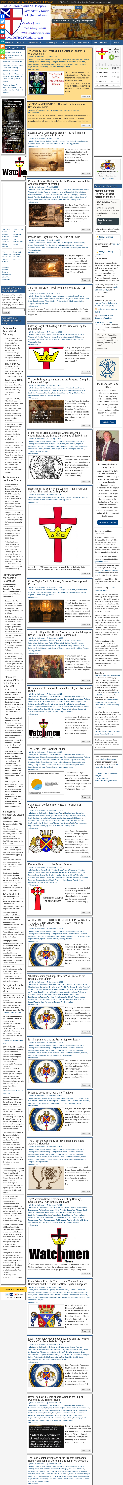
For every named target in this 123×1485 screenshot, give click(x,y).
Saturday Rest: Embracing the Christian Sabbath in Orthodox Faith (56, 52)
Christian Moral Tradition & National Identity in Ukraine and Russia (59, 689)
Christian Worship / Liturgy (46, 62)
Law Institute (70, 444)
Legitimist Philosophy (47, 64)
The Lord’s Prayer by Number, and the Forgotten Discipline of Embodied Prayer (59, 381)
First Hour (115, 244)
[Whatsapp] (2, 51)
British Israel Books (101, 42)
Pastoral (76, 197)
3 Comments (34, 113)
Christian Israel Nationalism (61, 59)
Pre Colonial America (35, 449)
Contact (116, 42)
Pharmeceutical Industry (63, 1217)
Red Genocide (45, 709)
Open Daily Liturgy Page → (105, 221)
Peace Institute (58, 762)
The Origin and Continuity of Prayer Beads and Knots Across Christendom (56, 1142)
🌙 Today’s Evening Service (104, 253)
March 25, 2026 (54, 240)
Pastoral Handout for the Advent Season (50, 864)
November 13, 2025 (56, 1043)
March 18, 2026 (54, 293)
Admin (32, 110)
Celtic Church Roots (43, 59)
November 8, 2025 (55, 1147)
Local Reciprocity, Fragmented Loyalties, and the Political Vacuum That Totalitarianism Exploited (59, 1340)
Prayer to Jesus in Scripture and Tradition (50, 1092)
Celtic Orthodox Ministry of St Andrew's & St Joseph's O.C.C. (30, 2)
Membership (50, 42)
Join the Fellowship (108, 178)
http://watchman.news (108, 759)
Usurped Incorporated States (62, 711)
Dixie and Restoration (54, 1349)
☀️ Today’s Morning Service (104, 238)
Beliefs (32, 59)
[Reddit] (2, 26)
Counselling (38, 989)
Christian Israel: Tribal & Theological (59, 243)
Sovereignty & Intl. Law (47, 67)
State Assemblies (38, 711)
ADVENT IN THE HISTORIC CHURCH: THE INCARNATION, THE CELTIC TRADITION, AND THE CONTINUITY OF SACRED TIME (59, 922)
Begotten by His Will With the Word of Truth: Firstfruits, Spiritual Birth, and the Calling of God (57, 490)
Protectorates (61, 301)
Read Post (86, 97)
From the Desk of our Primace (76, 141)
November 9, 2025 (55, 1096)
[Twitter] (2, 21)
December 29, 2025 (56, 587)
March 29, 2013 (43, 110)
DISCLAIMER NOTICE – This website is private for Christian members (57, 106)
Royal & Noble (33, 67)
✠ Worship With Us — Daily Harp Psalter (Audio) (73, 21)
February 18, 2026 (55, 332)
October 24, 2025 (55, 1403)
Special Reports (56, 199)
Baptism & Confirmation (38, 497)
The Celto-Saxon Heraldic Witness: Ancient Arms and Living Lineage (12, 55)
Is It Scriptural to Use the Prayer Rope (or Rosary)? (55, 1039)
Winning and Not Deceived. (13, 61)
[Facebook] (2, 16)
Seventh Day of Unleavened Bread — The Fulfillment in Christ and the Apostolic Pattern (57, 134)
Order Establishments (65, 197)
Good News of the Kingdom (45, 875)
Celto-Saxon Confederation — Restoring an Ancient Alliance (55, 806)
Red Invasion (56, 709)
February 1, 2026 (55, 439)
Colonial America (76, 1347)
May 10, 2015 (54, 57)
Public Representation (42, 199)
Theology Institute (63, 67)
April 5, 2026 (53, 187)
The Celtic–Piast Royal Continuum (46, 749)
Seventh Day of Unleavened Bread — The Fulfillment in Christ (18, 237)
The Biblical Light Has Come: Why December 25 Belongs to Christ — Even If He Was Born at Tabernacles (59, 634)
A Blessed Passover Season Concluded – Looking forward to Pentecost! (13, 67)
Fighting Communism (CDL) (76, 815)
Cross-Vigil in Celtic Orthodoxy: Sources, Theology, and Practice (57, 583)
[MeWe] (2, 41)
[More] (2, 56)
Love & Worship (34, 197)
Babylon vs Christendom (39, 641)
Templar (65, 42)
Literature (7, 42)
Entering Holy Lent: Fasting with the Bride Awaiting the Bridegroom (57, 327)
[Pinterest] (2, 36)
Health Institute (33, 64)
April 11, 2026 (54, 139)
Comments (34, 146)
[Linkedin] (2, 31)
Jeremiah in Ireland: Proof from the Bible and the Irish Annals (57, 289)
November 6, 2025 (55, 1344)
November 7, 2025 (55, 1205)
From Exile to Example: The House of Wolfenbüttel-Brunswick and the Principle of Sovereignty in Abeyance (57, 1283)
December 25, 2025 (56, 638)
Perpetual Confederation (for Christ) (74, 446)
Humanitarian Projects (74, 701)
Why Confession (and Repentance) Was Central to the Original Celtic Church (56, 977)
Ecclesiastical (80, 62)
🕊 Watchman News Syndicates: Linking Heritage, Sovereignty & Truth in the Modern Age (55, 1200)
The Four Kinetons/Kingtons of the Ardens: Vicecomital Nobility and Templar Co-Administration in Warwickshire (58, 1459)
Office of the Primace (37, 57)
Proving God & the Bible (73, 648)
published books (101, 562)
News (19, 42)
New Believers (33, 42)
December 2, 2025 (55, 694)
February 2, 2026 (55, 385)
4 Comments (34, 69)
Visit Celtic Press (108, 422)
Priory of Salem (80, 64)
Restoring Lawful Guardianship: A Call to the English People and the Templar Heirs (56, 1398)
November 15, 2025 (56, 867)
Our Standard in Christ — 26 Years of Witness (6, 257)
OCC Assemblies (80, 42)
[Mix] (2, 46)
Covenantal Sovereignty (65, 62)
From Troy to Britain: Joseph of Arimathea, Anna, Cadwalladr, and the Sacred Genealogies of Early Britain (57, 434)
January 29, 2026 (55, 495)
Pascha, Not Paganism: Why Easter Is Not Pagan (54, 237)
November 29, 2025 (56, 810)
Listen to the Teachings (107, 522)
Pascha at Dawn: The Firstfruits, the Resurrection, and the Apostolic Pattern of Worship (59, 182)
